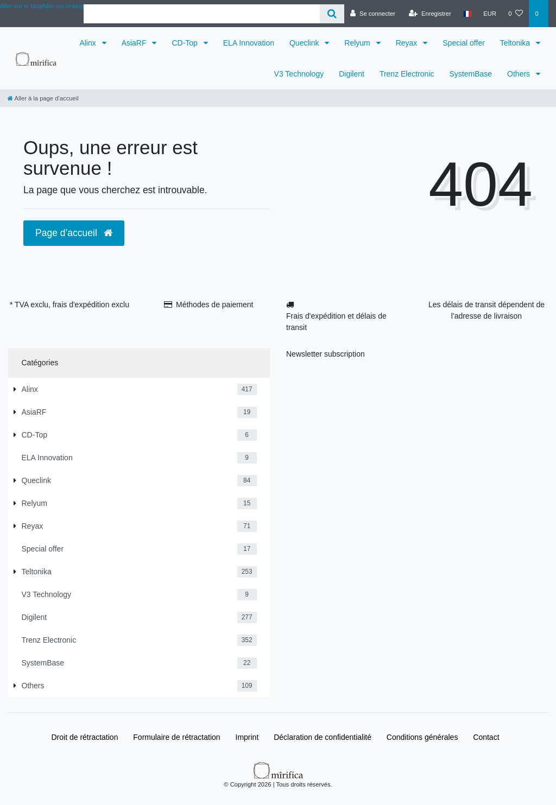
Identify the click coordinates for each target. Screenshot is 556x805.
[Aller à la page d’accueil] (43, 98)
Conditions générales (422, 737)
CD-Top (185, 43)
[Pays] (467, 13)
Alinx (88, 43)
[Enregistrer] (430, 13)
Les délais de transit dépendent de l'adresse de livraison (486, 310)
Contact (486, 737)
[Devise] (489, 13)
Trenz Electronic (407, 73)
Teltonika (516, 43)
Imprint (247, 737)
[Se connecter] (372, 13)
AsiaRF (135, 43)
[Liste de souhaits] (515, 13)
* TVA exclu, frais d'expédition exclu (69, 304)
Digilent (351, 73)
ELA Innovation (248, 43)
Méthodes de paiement (214, 304)
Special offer (464, 43)
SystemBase (471, 73)
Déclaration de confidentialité (322, 737)
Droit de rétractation (84, 737)
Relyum (358, 43)
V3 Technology (299, 73)
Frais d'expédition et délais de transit (336, 322)
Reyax (408, 43)
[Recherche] (332, 13)
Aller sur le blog (63, 6)
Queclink (305, 43)
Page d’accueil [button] (73, 232)
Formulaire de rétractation (176, 737)
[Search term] (202, 13)
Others (519, 73)
